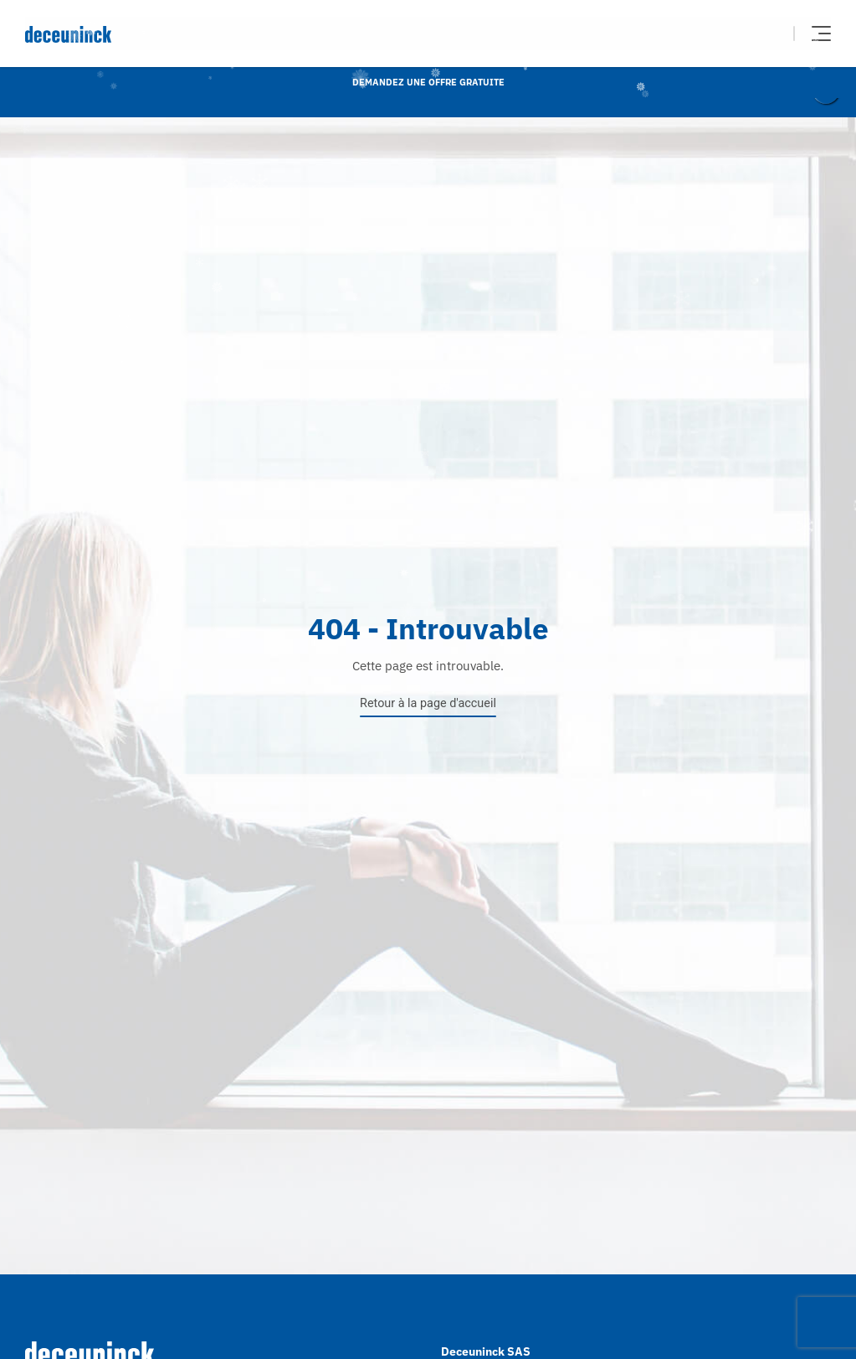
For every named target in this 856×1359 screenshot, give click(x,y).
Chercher (770, 33)
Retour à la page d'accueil (428, 703)
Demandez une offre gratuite (428, 82)
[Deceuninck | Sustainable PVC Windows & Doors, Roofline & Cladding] (226, 34)
